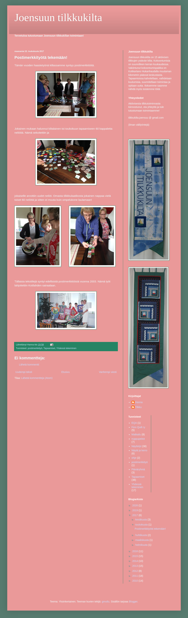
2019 (135, 510)
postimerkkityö (35, 348)
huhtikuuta (141, 535)
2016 (135, 551)
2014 (135, 561)
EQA (134, 422)
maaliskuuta (142, 540)
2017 (135, 515)
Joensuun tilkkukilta (58, 17)
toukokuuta (141, 524)
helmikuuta (141, 544)
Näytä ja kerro (139, 450)
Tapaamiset (49, 348)
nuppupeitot (138, 438)
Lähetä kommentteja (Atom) (37, 378)
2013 (135, 565)
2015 (135, 556)
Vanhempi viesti (108, 372)
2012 (135, 570)
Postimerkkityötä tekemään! (150, 528)
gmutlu (105, 601)
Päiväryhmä (138, 469)
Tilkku (138, 407)
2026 (135, 505)
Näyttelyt (136, 446)
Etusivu (65, 372)
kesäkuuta (141, 519)
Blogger (133, 601)
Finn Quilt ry (138, 427)
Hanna (139, 402)
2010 (135, 580)
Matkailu (136, 434)
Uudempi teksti (23, 372)
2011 (135, 575)
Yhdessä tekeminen (66, 348)
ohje (134, 457)
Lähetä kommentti (29, 364)
